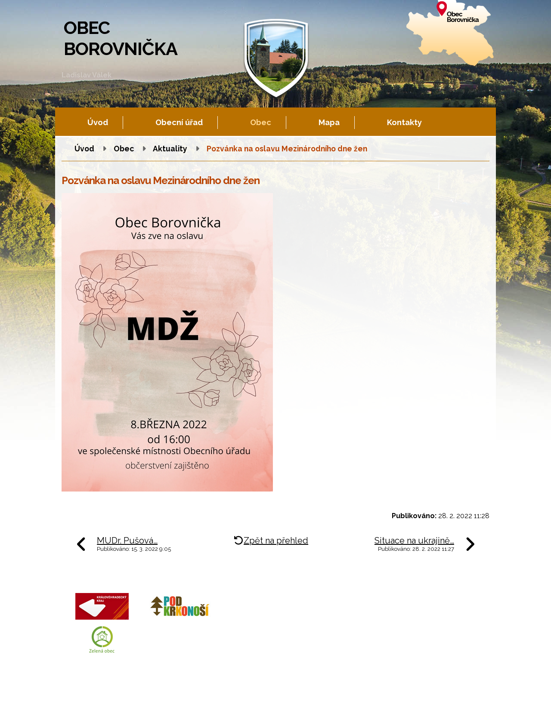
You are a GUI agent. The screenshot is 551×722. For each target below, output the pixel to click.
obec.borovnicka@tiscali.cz (320, 641)
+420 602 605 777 (306, 621)
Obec (260, 122)
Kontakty (404, 122)
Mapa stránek (250, 706)
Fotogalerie (211, 706)
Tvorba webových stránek (139, 714)
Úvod (97, 122)
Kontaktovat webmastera (156, 706)
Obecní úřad (179, 122)
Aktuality (170, 148)
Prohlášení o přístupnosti (308, 706)
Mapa (329, 122)
